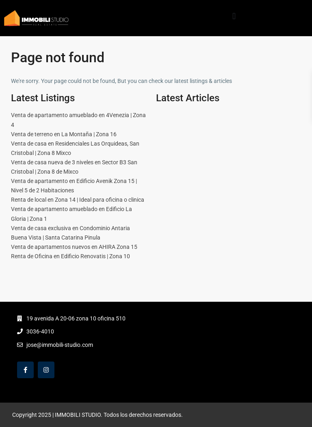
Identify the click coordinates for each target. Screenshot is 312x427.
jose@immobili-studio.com (59, 345)
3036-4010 (40, 331)
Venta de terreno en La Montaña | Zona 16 (64, 134)
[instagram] (46, 370)
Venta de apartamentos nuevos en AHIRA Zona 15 (74, 247)
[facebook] (25, 370)
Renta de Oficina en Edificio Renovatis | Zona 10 (70, 256)
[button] (234, 16)
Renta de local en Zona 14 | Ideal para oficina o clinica (77, 199)
